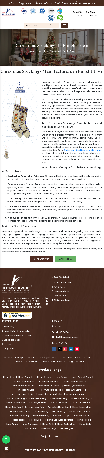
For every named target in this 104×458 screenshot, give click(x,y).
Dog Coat (8, 348)
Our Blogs (90, 12)
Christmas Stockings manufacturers (83, 150)
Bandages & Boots (12, 339)
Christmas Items (61, 300)
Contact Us (92, 15)
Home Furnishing (61, 291)
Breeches (7, 344)
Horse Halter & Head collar (16, 331)
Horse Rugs (8, 326)
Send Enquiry (41, 258)
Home (32, 51)
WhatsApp (65, 258)
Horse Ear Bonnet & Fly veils (16, 335)
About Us (77, 12)
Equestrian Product (62, 282)
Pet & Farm (58, 286)
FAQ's (79, 15)
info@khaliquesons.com (66, 336)
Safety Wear (59, 295)
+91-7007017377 (63, 331)
